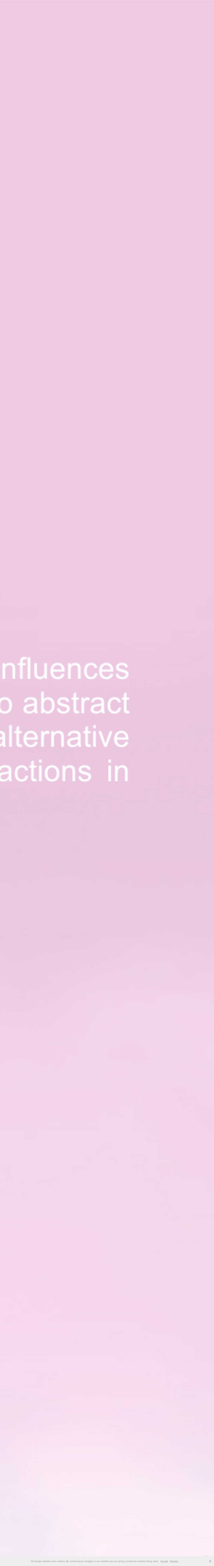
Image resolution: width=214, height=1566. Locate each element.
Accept (164, 1561)
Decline (174, 1561)
